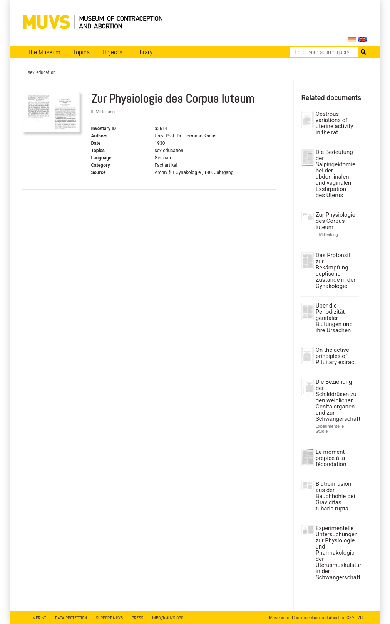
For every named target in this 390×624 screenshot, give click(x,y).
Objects (112, 52)
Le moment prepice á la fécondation (331, 458)
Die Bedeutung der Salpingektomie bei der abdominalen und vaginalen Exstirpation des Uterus (335, 173)
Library (143, 52)
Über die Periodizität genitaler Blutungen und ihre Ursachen (334, 318)
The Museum (44, 52)
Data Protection (71, 618)
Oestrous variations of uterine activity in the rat (334, 123)
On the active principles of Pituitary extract (336, 356)
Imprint (39, 618)
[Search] (324, 52)
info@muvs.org (167, 618)
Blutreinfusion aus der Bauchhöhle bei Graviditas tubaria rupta (335, 496)
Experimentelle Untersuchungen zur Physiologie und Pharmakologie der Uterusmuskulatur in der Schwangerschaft (336, 553)
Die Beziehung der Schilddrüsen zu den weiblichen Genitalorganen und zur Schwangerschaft (336, 400)
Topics (81, 52)
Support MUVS (109, 618)
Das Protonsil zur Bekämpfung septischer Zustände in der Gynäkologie (336, 270)
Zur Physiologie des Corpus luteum (335, 221)
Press (137, 618)
